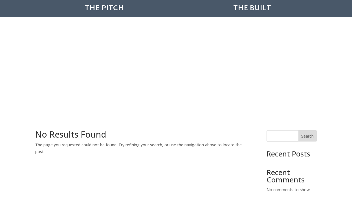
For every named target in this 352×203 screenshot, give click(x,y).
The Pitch (104, 17)
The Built (252, 17)
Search (307, 53)
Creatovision (168, 134)
